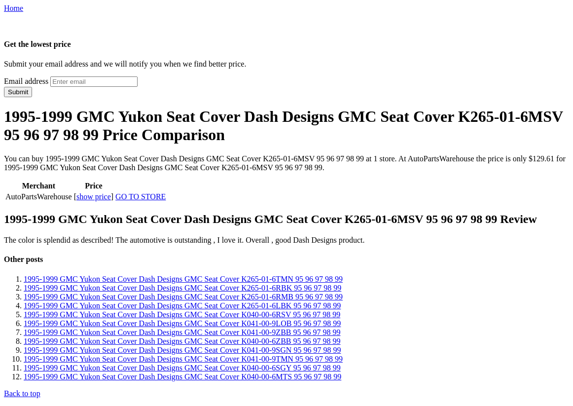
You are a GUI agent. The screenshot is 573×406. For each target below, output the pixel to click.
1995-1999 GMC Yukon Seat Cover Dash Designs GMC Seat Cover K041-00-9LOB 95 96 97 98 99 (182, 323)
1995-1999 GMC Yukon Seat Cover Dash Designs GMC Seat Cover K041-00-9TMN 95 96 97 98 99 (183, 359)
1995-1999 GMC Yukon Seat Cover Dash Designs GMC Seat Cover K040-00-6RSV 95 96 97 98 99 (182, 314)
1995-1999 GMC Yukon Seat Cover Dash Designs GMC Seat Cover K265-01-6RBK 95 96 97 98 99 (182, 288)
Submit (18, 92)
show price (93, 196)
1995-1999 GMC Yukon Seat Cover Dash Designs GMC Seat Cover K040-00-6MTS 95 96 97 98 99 (182, 376)
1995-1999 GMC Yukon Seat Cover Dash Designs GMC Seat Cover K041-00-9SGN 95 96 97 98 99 (182, 350)
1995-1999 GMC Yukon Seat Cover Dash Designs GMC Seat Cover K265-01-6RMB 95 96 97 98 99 (183, 297)
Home (13, 8)
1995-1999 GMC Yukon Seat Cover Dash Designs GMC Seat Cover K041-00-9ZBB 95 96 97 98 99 (182, 332)
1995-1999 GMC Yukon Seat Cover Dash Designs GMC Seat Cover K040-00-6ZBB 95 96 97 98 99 (182, 341)
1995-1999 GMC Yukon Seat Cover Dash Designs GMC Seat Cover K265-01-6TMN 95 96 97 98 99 (183, 279)
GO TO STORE (140, 196)
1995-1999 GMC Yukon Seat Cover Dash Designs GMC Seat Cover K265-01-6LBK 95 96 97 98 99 (182, 305)
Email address (26, 81)
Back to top (22, 393)
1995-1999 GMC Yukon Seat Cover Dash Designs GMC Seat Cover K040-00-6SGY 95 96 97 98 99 (182, 368)
